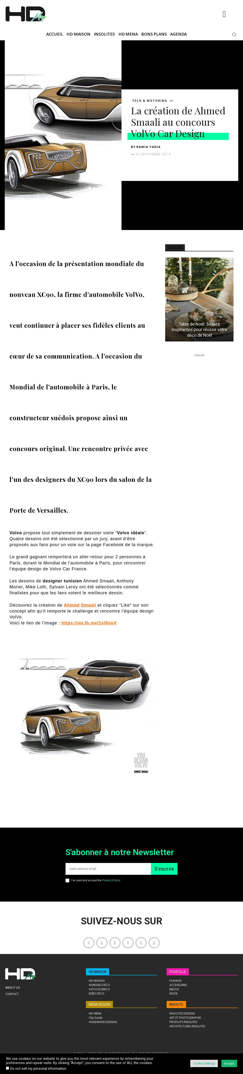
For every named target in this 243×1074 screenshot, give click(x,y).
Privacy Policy (111, 880)
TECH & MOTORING (149, 100)
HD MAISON (97, 972)
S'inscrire (164, 869)
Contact (12, 994)
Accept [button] (229, 1063)
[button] (234, 34)
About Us (12, 987)
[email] (108, 869)
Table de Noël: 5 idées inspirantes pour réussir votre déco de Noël (199, 330)
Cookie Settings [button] (204, 1063)
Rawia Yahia (148, 147)
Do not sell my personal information (38, 1068)
